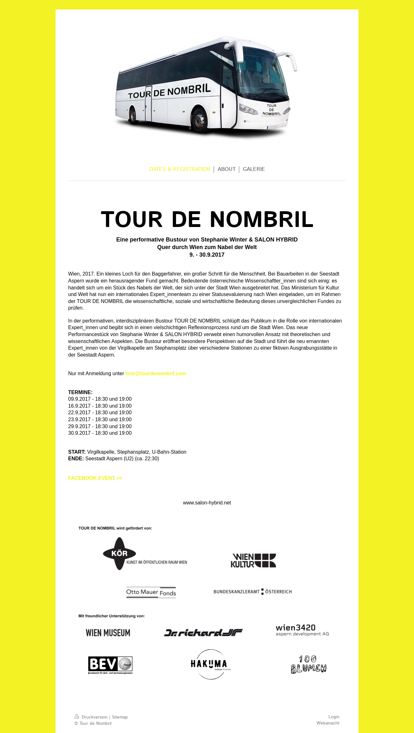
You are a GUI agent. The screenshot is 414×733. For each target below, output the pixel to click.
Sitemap (120, 717)
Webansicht (328, 723)
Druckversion (91, 717)
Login (334, 717)
